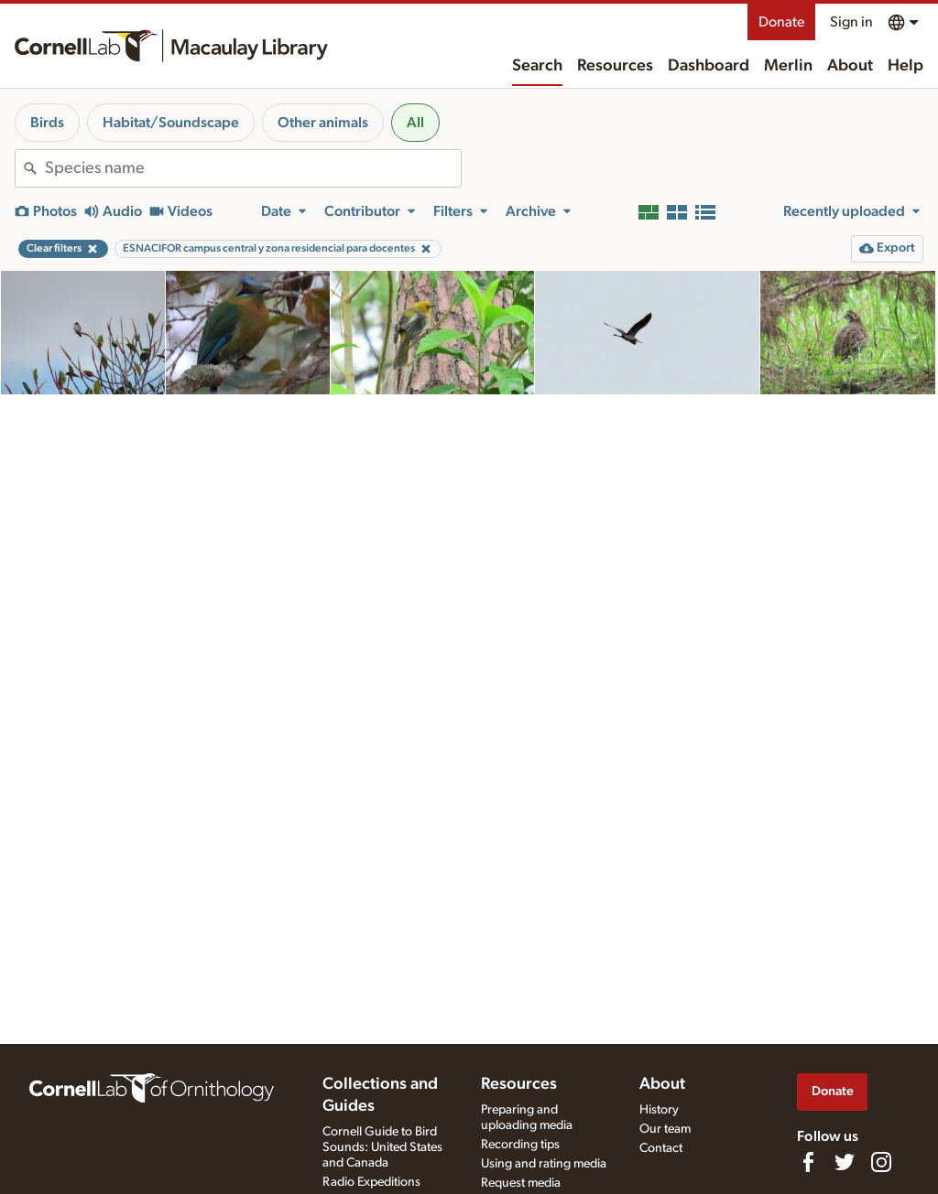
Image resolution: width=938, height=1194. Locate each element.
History (659, 1109)
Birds (47, 122)
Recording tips (520, 1144)
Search (537, 66)
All (415, 122)
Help (905, 66)
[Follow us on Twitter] (845, 1162)
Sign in (851, 22)
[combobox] (253, 168)
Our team (665, 1129)
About (850, 66)
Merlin (788, 66)
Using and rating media (543, 1163)
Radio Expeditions (371, 1182)
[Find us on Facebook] (808, 1162)
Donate (781, 22)
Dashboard (708, 66)
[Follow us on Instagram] (881, 1162)
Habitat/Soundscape (171, 122)
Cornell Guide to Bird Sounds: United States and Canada (382, 1147)
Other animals (323, 122)
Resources (615, 66)
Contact (660, 1148)
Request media (521, 1183)
